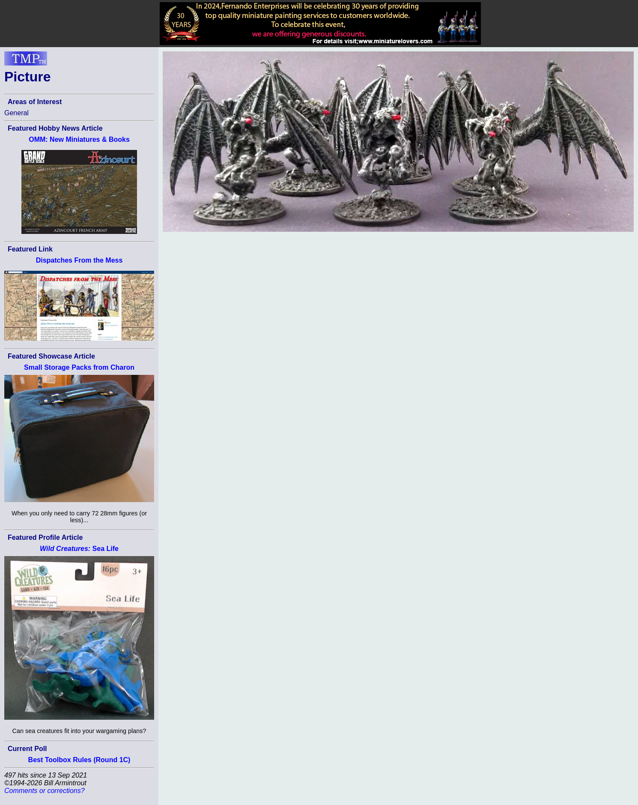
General (16, 113)
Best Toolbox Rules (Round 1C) (79, 759)
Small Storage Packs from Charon (79, 367)
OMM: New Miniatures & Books (79, 139)
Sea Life (79, 548)
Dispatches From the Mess (79, 260)
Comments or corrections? (44, 790)
